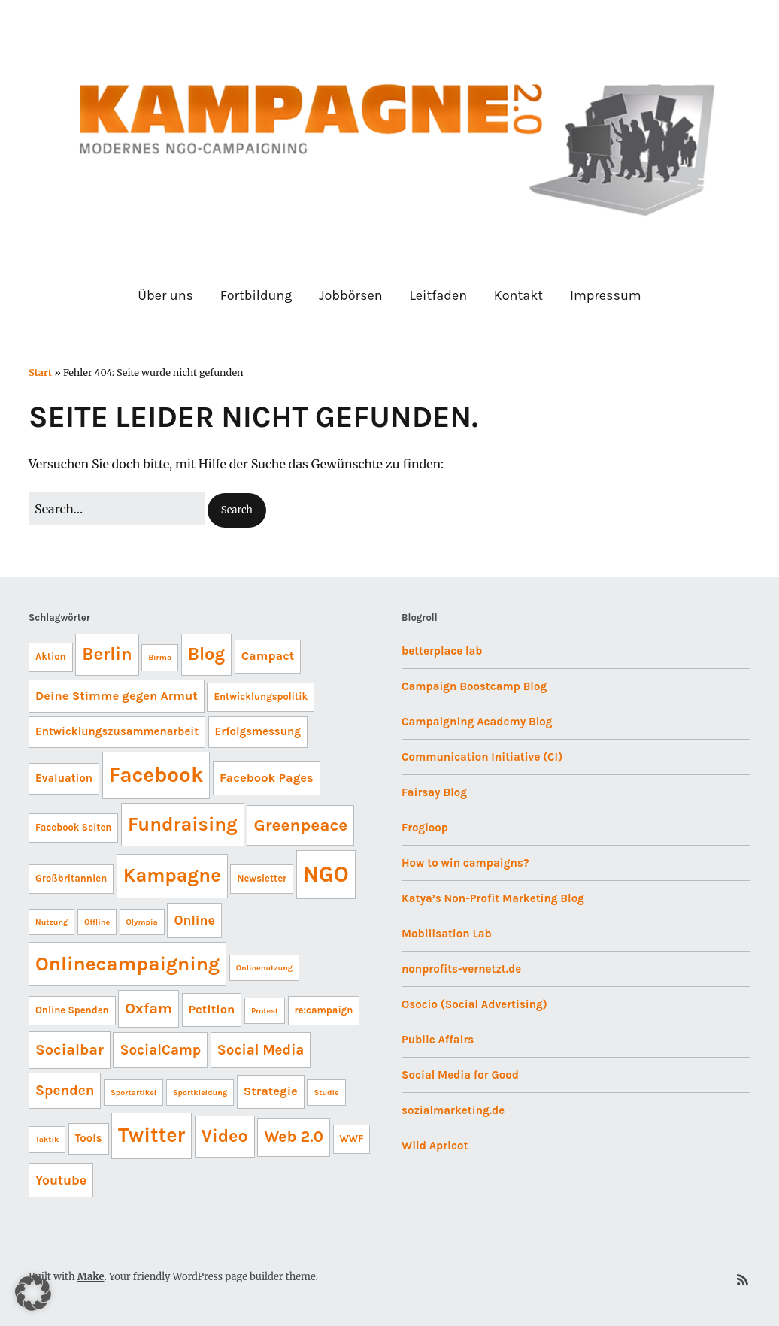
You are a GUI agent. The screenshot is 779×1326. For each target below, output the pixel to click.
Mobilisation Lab (447, 933)
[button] (237, 510)
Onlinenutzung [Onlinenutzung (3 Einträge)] (264, 968)
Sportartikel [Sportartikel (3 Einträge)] (133, 1092)
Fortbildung (256, 295)
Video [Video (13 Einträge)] (225, 1135)
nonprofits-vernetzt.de (461, 969)
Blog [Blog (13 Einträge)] (206, 654)
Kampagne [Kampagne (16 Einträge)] (172, 875)
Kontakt (518, 295)
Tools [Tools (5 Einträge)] (88, 1138)
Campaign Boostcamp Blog (474, 686)
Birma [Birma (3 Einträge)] (159, 657)
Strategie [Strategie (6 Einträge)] (271, 1091)
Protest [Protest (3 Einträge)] (264, 1011)
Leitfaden (438, 295)
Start (40, 372)
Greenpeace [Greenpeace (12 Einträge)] (300, 825)
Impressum (605, 295)
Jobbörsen (350, 295)
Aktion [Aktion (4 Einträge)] (50, 656)
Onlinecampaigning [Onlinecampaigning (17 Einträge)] (127, 964)
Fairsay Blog (434, 792)
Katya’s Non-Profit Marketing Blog (493, 898)
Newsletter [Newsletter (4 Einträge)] (261, 878)
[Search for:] (117, 508)
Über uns (165, 295)
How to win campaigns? (465, 863)
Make (91, 1276)
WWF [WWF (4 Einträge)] (352, 1138)
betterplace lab (442, 651)
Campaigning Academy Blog (477, 721)
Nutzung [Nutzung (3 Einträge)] (51, 922)
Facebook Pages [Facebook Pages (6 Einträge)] (267, 777)
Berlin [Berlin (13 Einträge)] (107, 654)
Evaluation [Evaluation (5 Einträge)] (63, 778)
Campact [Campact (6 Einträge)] (268, 656)
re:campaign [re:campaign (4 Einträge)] (324, 1010)
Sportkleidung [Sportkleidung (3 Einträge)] (200, 1092)
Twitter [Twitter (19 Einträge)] (151, 1135)
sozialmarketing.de (453, 1110)
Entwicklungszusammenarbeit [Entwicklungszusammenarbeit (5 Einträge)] (117, 731)
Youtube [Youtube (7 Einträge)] (60, 1180)
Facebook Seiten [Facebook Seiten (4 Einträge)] (73, 827)
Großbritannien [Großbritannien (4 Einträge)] (71, 878)
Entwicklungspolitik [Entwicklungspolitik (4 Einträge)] (261, 696)
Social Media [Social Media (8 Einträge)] (261, 1050)
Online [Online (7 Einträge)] (194, 920)
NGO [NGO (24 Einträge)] (326, 874)
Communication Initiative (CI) (482, 757)
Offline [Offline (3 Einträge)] (97, 922)
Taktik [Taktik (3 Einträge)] (47, 1139)
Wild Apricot (435, 1145)
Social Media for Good (460, 1075)
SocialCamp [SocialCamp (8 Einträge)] (160, 1050)
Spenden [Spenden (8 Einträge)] (64, 1090)
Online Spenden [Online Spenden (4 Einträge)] (72, 1010)
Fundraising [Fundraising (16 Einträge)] (183, 824)
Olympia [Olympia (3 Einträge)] (142, 922)
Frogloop (425, 827)
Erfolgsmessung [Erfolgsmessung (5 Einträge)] (258, 731)
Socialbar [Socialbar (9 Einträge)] (69, 1049)
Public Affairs (438, 1039)
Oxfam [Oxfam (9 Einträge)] (148, 1008)
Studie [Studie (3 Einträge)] (326, 1092)
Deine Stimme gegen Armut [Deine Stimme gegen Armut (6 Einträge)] (116, 696)
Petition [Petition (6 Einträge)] (212, 1009)
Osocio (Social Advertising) (474, 1004)
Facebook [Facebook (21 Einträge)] (156, 774)
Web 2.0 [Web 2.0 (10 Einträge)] (293, 1137)
